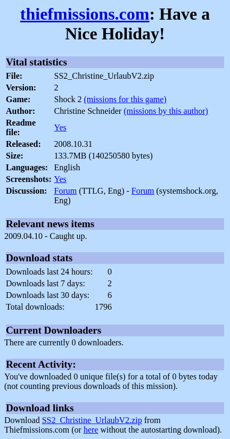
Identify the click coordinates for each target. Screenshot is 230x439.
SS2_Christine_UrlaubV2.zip (92, 420)
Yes (60, 127)
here (91, 429)
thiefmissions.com (85, 13)
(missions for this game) (125, 99)
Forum (65, 190)
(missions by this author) (166, 110)
